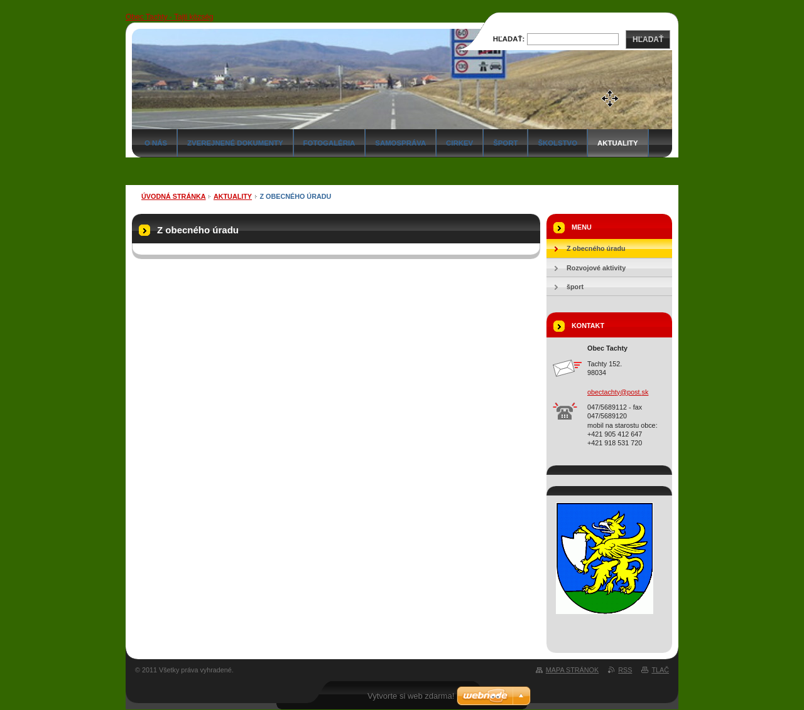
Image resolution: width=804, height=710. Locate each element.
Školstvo (557, 143)
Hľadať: (509, 39)
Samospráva (400, 143)
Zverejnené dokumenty (235, 143)
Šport (505, 143)
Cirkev (459, 143)
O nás (155, 143)
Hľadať (648, 39)
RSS (625, 670)
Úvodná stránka (173, 196)
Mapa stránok (572, 670)
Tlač (660, 670)
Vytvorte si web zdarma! (410, 696)
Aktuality (617, 143)
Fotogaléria (329, 143)
